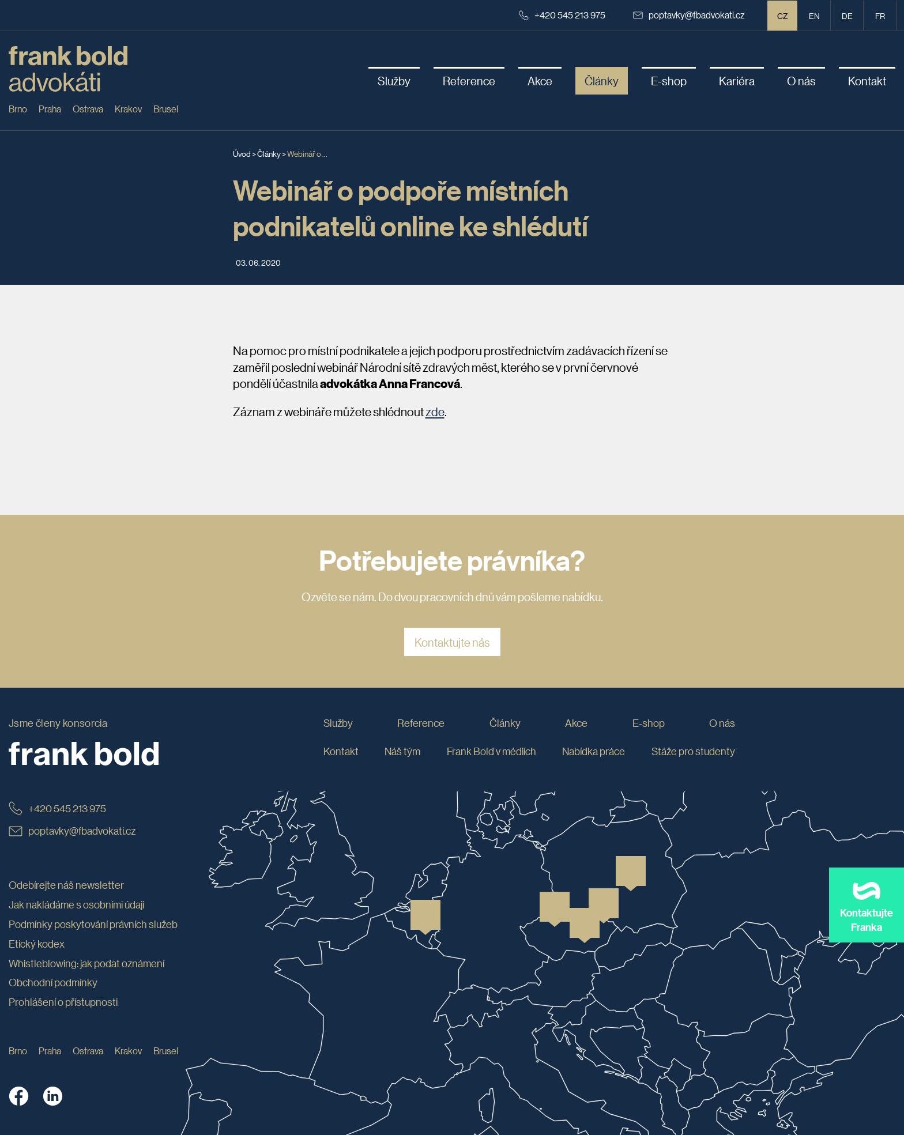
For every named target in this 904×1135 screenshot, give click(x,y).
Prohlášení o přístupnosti (63, 1002)
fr (880, 15)
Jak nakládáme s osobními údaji (76, 904)
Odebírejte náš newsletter (66, 884)
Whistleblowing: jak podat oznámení (86, 963)
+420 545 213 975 (562, 15)
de (847, 15)
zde (435, 411)
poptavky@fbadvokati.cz (689, 15)
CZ (782, 15)
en (814, 15)
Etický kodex (37, 943)
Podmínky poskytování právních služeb (93, 924)
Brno (18, 109)
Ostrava (88, 109)
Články (269, 153)
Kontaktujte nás (452, 642)
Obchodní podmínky (53, 982)
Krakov (128, 109)
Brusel (165, 109)
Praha (50, 109)
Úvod (242, 153)
